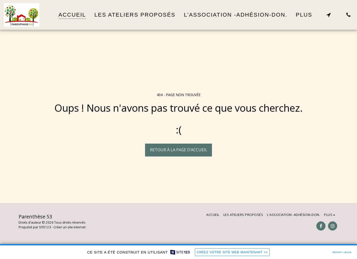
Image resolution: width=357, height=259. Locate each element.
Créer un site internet (70, 227)
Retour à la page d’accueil (178, 150)
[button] (328, 15)
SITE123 (45, 227)
